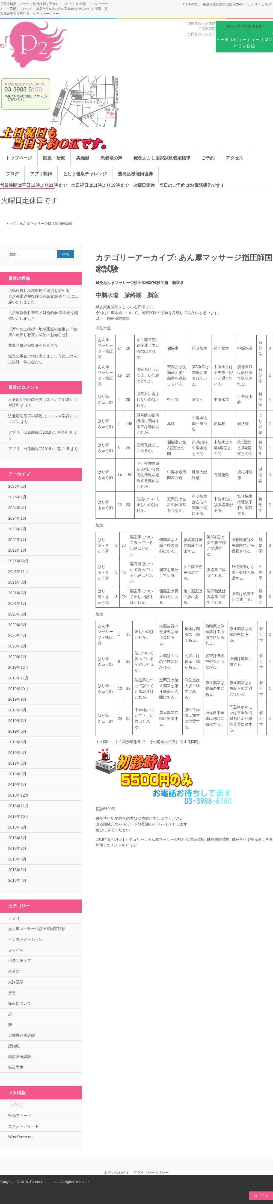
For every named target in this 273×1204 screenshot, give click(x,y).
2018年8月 (17, 838)
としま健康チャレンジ (85, 173)
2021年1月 (17, 603)
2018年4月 (17, 880)
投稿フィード (19, 1115)
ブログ (12, 173)
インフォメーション (25, 939)
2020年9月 (17, 614)
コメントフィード (23, 1126)
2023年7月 (17, 529)
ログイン (15, 1105)
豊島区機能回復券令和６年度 (33, 345)
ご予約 (208, 158)
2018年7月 (17, 848)
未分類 (14, 971)
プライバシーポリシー (151, 1172)
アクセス (234, 158)
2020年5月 (17, 625)
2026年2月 (17, 486)
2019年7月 (17, 720)
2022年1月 (17, 550)
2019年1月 (17, 784)
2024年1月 (17, 518)
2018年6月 (17, 859)
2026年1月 (17, 497)
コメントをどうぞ (121, 845)
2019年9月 (17, 699)
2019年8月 (17, 710)
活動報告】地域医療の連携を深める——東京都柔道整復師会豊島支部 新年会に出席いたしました (43, 296)
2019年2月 (17, 774)
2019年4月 (17, 752)
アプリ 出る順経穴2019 (29, 432)
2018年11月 (18, 806)
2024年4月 (17, 507)
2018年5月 (17, 870)
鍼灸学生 (239, 839)
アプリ (14, 918)
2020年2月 (17, 646)
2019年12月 (18, 667)
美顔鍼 (82, 158)
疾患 (12, 992)
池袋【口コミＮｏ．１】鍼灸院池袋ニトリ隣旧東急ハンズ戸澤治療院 (35, 45)
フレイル (15, 950)
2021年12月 (18, 561)
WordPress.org (21, 1137)
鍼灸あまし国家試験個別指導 (161, 158)
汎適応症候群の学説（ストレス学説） (40, 399)
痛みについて (19, 1003)
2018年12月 (18, 795)
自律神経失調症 (21, 1035)
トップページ (19, 158)
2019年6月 (17, 731)
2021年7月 (17, 593)
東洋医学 (15, 982)
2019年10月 (18, 689)
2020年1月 (17, 657)
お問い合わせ (115, 1172)
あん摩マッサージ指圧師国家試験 (176, 839)
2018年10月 (18, 816)
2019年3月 (17, 763)
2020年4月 (17, 635)
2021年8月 (17, 582)
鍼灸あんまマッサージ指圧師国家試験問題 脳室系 (139, 282)
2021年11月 (18, 571)
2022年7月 (17, 539)
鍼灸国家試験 (218, 839)
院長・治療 (54, 158)
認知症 (14, 1046)
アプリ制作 (41, 173)
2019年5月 (17, 742)
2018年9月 (17, 827)
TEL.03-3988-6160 (244, 27)
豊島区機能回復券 (135, 173)
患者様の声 (111, 158)
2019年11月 (18, 678)
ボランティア (19, 961)
